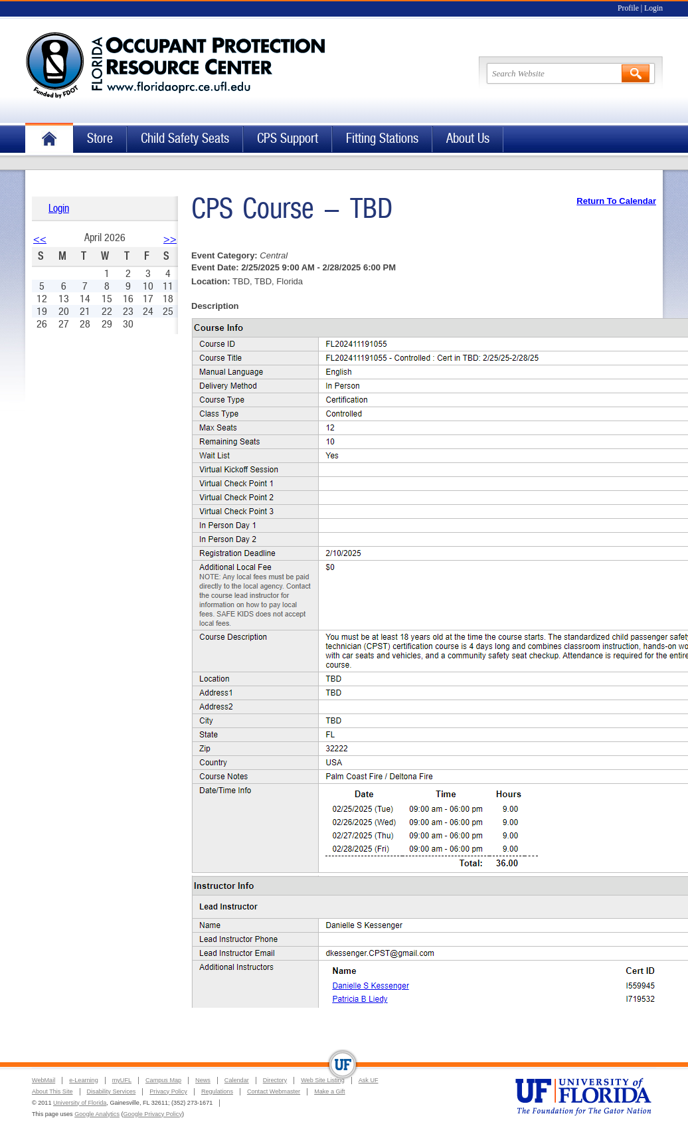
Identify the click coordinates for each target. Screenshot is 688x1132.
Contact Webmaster (273, 1091)
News (203, 1080)
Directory (275, 1080)
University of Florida (79, 1102)
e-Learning (83, 1080)
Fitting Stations (382, 138)
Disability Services (111, 1091)
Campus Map (163, 1080)
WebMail (43, 1080)
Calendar (236, 1080)
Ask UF (369, 1080)
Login (653, 8)
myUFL (121, 1080)
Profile (628, 8)
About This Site (52, 1091)
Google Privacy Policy (153, 1114)
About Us (467, 138)
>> (170, 239)
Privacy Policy (168, 1091)
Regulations (217, 1091)
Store (100, 138)
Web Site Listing (323, 1080)
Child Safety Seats (185, 138)
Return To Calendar (616, 201)
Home (49, 139)
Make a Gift (329, 1091)
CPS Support (287, 138)
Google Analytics (97, 1114)
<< (39, 239)
